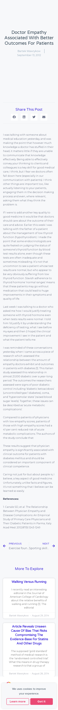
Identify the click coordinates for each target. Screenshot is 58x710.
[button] (14, 117)
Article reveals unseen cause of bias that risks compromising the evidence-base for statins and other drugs (29, 635)
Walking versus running (29, 582)
